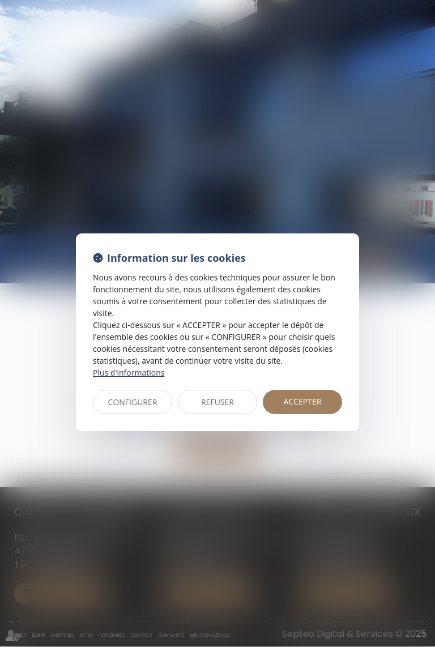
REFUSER (217, 402)
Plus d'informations (128, 372)
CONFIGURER (132, 402)
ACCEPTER (303, 401)
